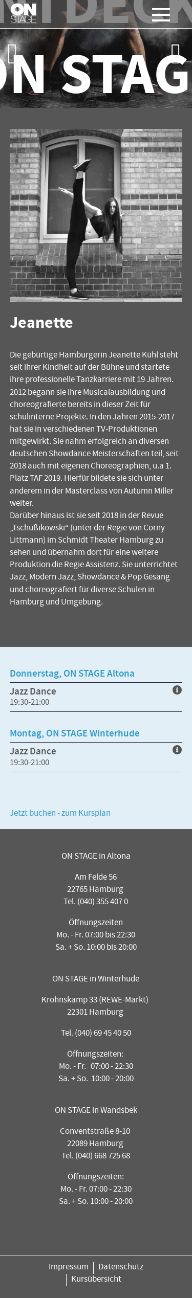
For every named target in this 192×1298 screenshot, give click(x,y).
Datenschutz (120, 1267)
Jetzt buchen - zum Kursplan (60, 814)
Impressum (69, 1267)
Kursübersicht (96, 1279)
